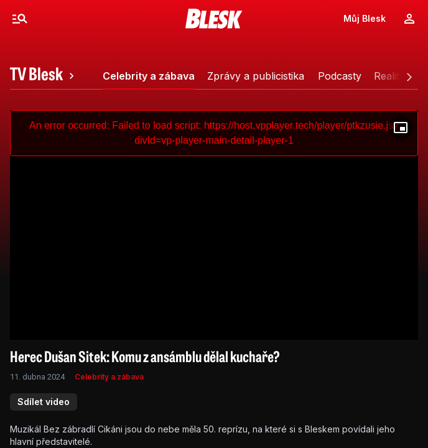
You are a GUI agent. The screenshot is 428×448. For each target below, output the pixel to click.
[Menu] (19, 18)
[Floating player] (400, 127)
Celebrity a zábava (109, 376)
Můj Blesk (364, 18)
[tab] (44, 76)
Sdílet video (43, 401)
